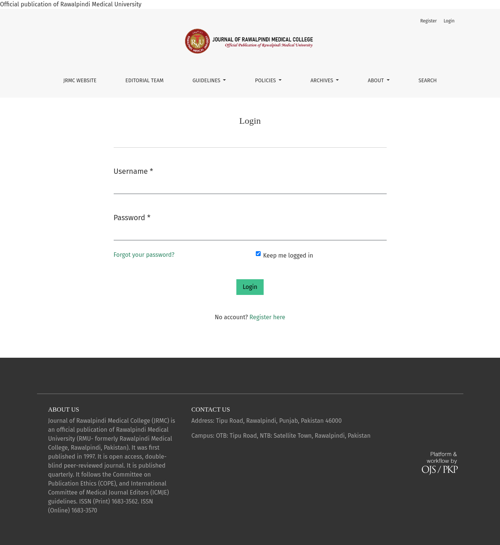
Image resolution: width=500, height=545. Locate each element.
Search (427, 80)
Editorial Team (144, 80)
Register (428, 21)
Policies (266, 80)
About (376, 80)
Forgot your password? (144, 254)
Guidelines (207, 80)
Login (449, 21)
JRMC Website (79, 80)
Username (133, 171)
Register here (267, 317)
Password (132, 217)
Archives (322, 80)
